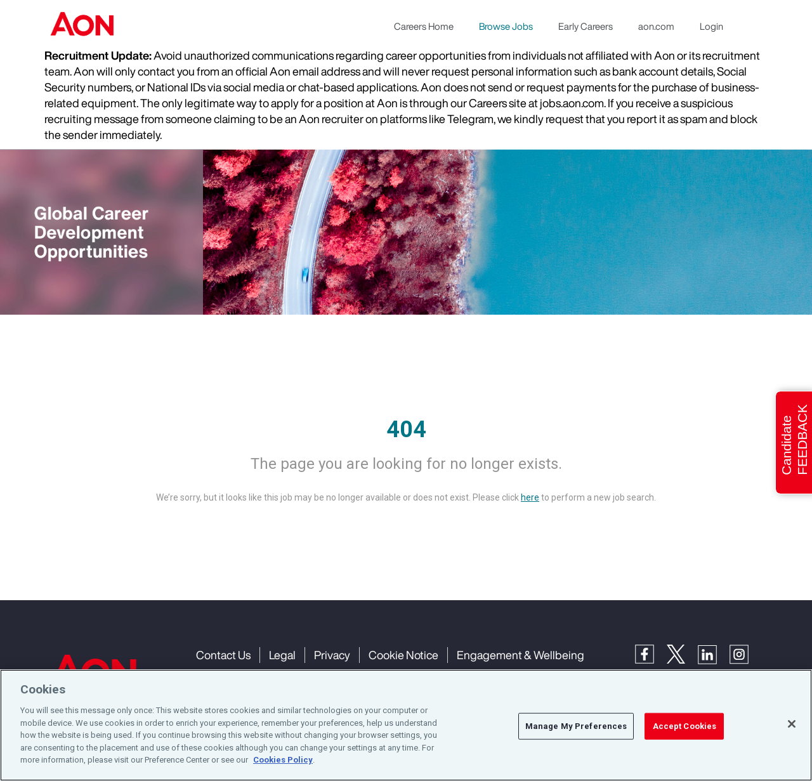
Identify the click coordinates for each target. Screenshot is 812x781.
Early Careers (585, 26)
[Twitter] (682, 653)
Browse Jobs (506, 26)
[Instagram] (745, 653)
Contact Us (223, 654)
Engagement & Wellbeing (520, 654)
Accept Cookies (685, 726)
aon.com (656, 26)
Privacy (332, 654)
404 (406, 429)
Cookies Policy (283, 760)
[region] (406, 725)
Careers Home (424, 26)
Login (711, 26)
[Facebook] (651, 653)
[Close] (792, 724)
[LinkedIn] (714, 653)
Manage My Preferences (576, 726)
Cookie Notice (403, 654)
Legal (282, 654)
